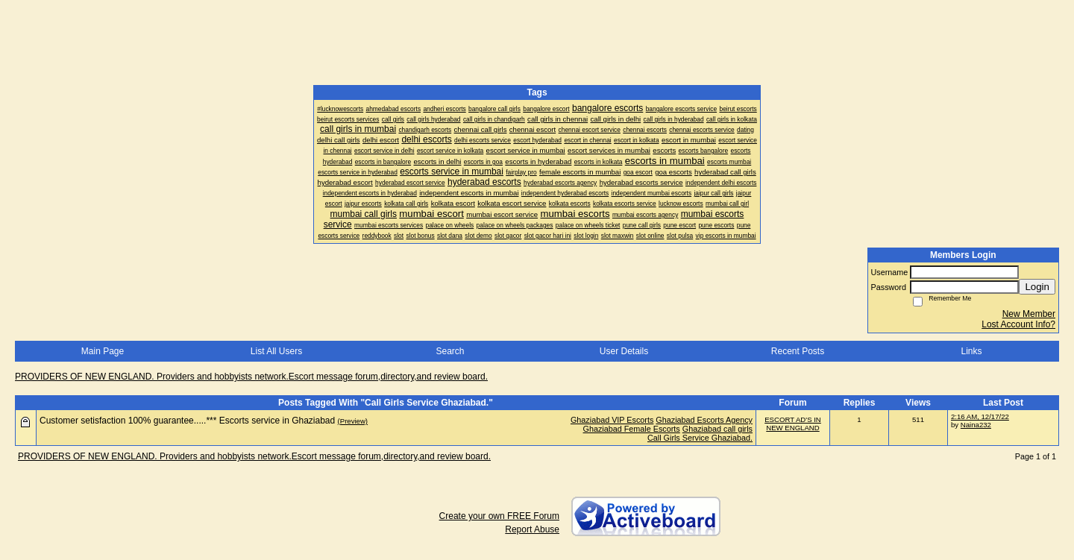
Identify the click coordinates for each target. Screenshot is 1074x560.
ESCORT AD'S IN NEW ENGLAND (792, 423)
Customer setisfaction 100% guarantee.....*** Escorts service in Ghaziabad (187, 420)
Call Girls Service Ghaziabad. (700, 437)
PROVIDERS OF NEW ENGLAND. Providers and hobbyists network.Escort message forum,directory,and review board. (251, 376)
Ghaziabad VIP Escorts (612, 419)
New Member (1028, 314)
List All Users (276, 351)
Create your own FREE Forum (499, 516)
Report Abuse (532, 529)
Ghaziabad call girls (717, 428)
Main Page (102, 351)
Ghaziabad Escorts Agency (704, 419)
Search (450, 351)
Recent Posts (797, 351)
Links (971, 351)
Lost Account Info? (1018, 324)
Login (1037, 286)
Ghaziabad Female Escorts (631, 428)
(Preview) (353, 421)
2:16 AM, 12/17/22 (980, 416)
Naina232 (976, 425)
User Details (624, 351)
